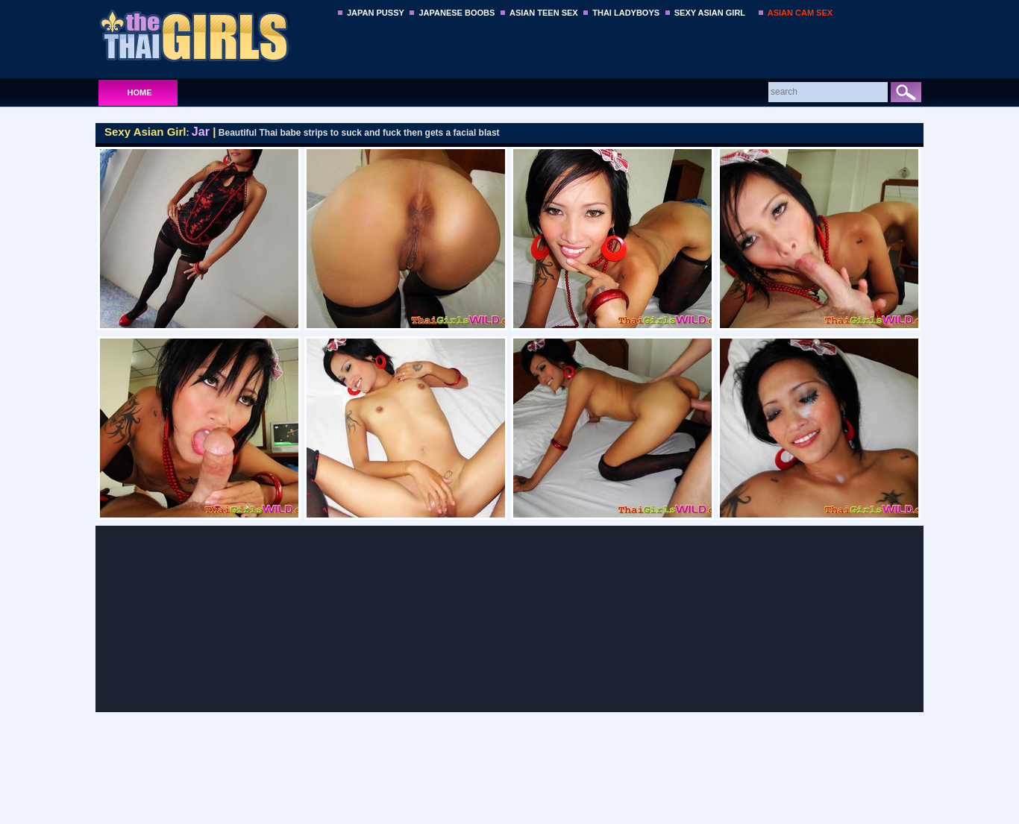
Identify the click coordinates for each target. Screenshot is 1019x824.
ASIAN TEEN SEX (544, 12)
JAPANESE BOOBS (456, 12)
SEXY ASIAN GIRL (709, 12)
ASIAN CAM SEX (800, 12)
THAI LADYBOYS (625, 12)
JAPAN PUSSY (375, 12)
